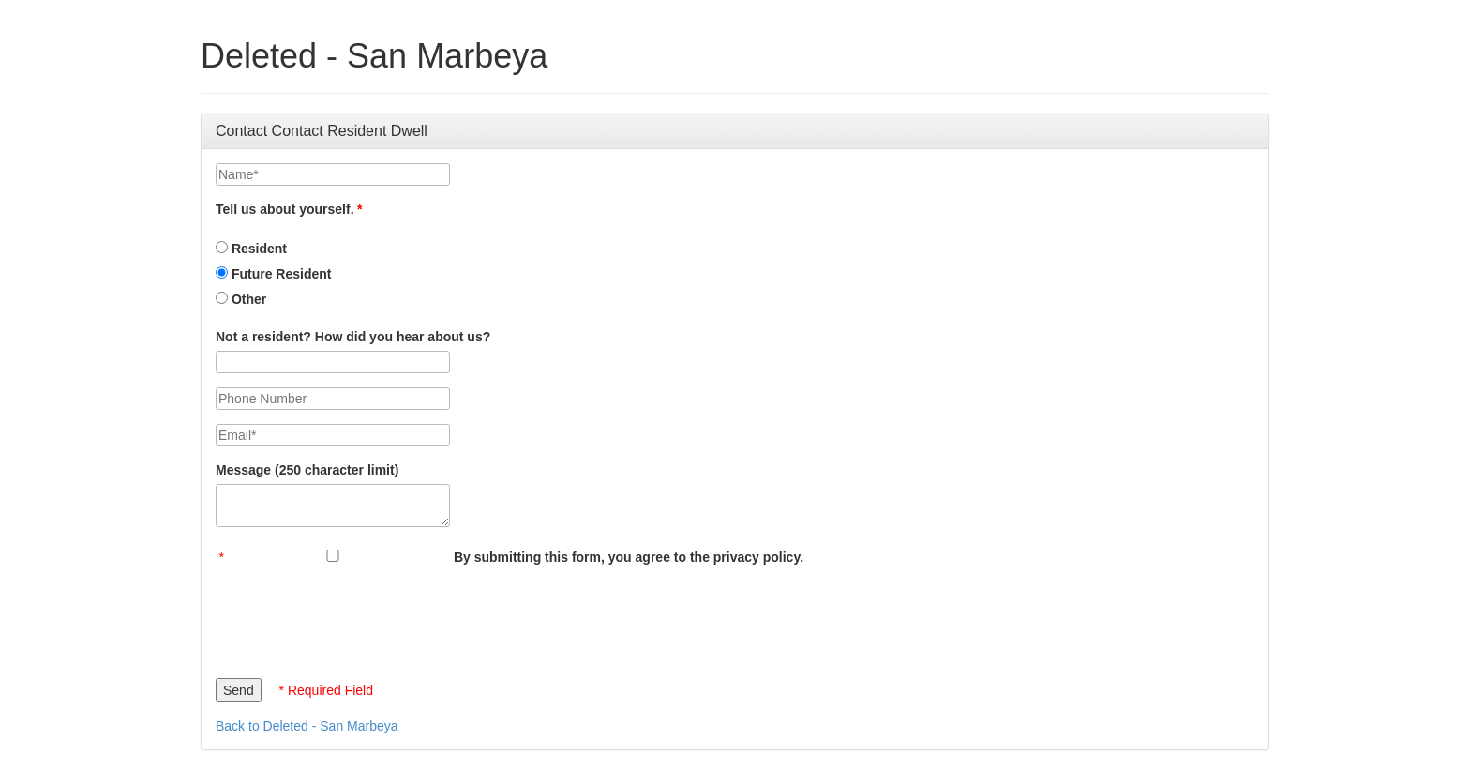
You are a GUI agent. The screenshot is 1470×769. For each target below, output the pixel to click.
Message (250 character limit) (307, 469)
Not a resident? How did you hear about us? (353, 336)
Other (241, 299)
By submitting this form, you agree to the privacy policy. (628, 557)
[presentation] (358, 617)
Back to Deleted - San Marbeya (307, 725)
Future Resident (273, 273)
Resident (251, 248)
